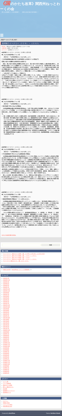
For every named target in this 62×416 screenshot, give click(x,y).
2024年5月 (6, 283)
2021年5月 (6, 323)
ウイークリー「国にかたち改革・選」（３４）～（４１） (20, 255)
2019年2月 (6, 358)
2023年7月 (6, 294)
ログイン (5, 401)
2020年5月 (6, 337)
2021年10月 (6, 317)
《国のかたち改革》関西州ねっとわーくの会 (30, 5)
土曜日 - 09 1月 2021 (12, 48)
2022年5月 (6, 312)
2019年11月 (6, 344)
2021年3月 (6, 324)
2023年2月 (6, 301)
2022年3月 (6, 314)
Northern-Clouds (55, 413)
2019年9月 (6, 348)
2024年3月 (6, 285)
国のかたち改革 (7, 385)
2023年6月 (6, 296)
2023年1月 (6, 303)
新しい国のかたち (8, 387)
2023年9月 (6, 292)
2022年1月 (6, 315)
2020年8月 (6, 332)
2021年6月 (6, 321)
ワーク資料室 (7, 383)
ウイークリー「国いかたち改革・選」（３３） (16, 257)
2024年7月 (6, 281)
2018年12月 (6, 360)
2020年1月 (6, 340)
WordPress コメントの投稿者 (20, 269)
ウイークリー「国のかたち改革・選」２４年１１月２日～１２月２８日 (24, 253)
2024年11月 (6, 280)
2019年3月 (6, 357)
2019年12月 (6, 342)
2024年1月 (6, 287)
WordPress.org (7, 406)
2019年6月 (6, 353)
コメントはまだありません (9, 235)
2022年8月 (6, 310)
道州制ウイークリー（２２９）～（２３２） (21, 43)
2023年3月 (6, 299)
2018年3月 (6, 373)
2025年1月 (6, 278)
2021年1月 (6, 328)
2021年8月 (6, 319)
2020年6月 (6, 335)
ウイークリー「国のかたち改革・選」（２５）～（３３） (20, 259)
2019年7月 (6, 351)
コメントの (7, 404)
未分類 (5, 388)
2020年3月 (6, 339)
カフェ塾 (5, 381)
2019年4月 (6, 355)
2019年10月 (6, 346)
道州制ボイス (7, 392)
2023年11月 (6, 290)
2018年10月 (6, 364)
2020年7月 (6, 333)
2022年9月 (6, 308)
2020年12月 (6, 330)
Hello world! (6, 269)
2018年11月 (6, 362)
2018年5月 (6, 369)
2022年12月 (6, 305)
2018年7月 (6, 367)
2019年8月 (6, 349)
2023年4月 (6, 298)
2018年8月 (6, 366)
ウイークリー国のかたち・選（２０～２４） (16, 261)
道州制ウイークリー (13, 49)
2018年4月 (6, 371)
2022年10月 (6, 307)
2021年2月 (6, 326)
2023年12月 (6, 289)
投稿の (6, 402)
